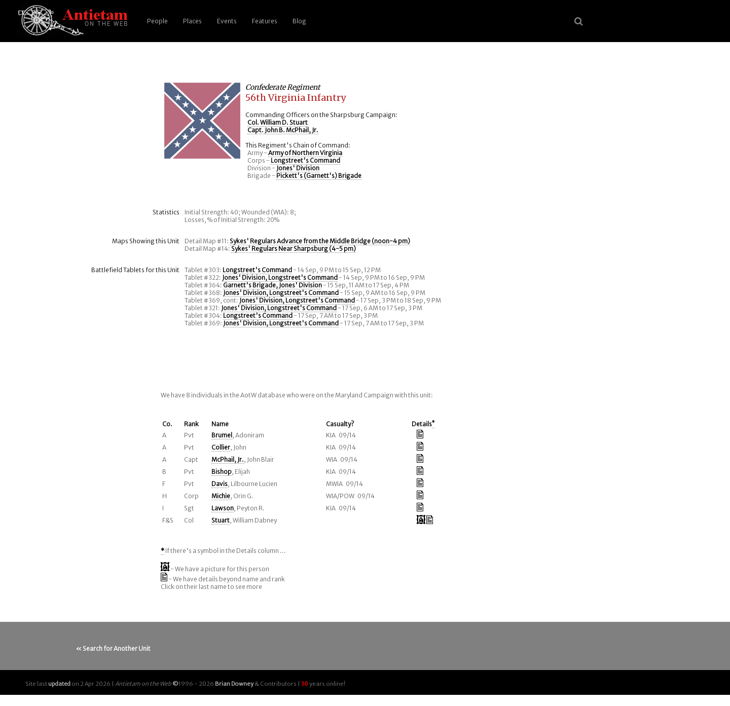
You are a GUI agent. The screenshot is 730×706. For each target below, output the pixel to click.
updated (59, 683)
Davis (219, 484)
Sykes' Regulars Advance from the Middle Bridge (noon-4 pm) (320, 241)
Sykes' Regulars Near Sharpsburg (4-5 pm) (293, 248)
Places (192, 21)
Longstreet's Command (305, 160)
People (157, 21)
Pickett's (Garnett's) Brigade (318, 175)
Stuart (220, 520)
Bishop (221, 471)
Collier (220, 447)
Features (264, 21)
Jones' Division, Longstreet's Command (280, 277)
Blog (299, 21)
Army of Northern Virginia (305, 153)
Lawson (222, 508)
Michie (220, 496)
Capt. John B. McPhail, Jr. (282, 130)
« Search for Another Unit (113, 648)
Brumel (221, 435)
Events (227, 21)
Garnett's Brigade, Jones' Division (272, 285)
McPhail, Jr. (227, 459)
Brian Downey (234, 683)
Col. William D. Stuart (277, 122)
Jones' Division (297, 168)
